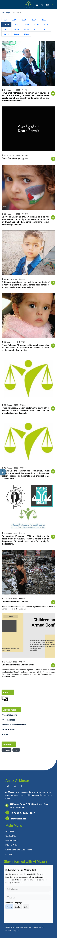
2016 (16, 29)
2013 (36, 29)
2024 (34, 19)
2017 (6, 29)
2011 (6, 34)
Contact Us (10, 836)
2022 (6, 24)
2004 (26, 34)
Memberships (11, 841)
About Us (9, 831)
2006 (16, 34)
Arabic (9, 908)
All (5, 19)
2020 (26, 24)
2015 (26, 29)
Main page (6, 12)
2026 (14, 19)
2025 (24, 19)
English (18, 908)
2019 (36, 24)
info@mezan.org (15, 819)
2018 (46, 24)
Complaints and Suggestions (18, 850)
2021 (16, 24)
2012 (46, 29)
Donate (8, 854)
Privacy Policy (11, 845)
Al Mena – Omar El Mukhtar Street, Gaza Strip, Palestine (26, 806)
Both (26, 908)
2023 (44, 19)
